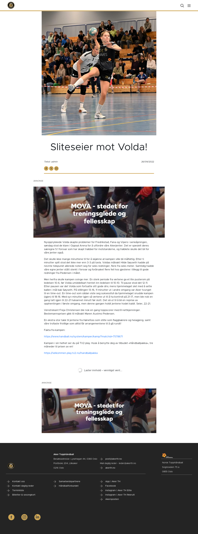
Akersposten (109, 499)
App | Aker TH (110, 481)
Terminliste (15, 490)
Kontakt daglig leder (20, 486)
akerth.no (107, 468)
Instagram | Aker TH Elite (116, 490)
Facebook (108, 486)
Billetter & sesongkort (21, 495)
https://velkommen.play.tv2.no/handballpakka (71, 353)
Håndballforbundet (66, 486)
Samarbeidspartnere (66, 481)
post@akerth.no (111, 459)
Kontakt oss (16, 481)
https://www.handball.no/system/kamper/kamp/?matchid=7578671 (83, 336)
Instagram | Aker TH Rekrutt (117, 495)
